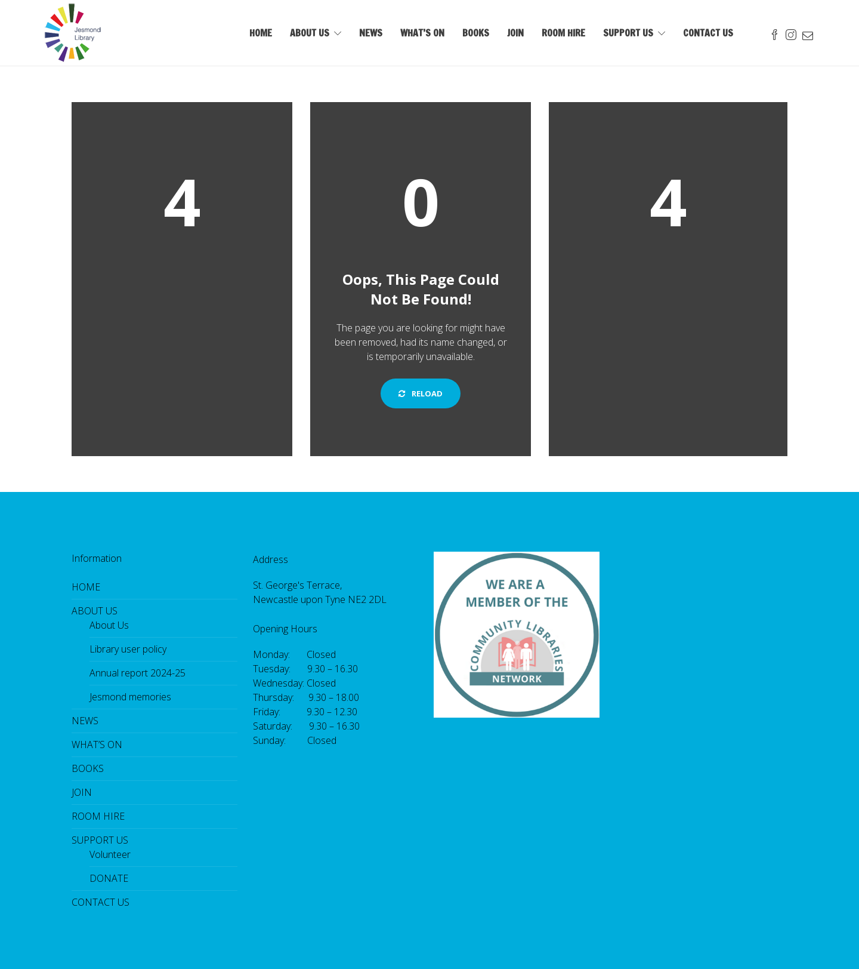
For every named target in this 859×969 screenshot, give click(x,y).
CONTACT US (708, 32)
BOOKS (475, 32)
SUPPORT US (628, 32)
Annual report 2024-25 (137, 672)
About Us (109, 625)
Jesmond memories (130, 696)
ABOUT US (309, 32)
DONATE (108, 878)
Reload (420, 393)
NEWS (370, 32)
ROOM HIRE (563, 32)
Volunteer (110, 854)
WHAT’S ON (422, 32)
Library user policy (127, 649)
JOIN (515, 32)
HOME (260, 32)
